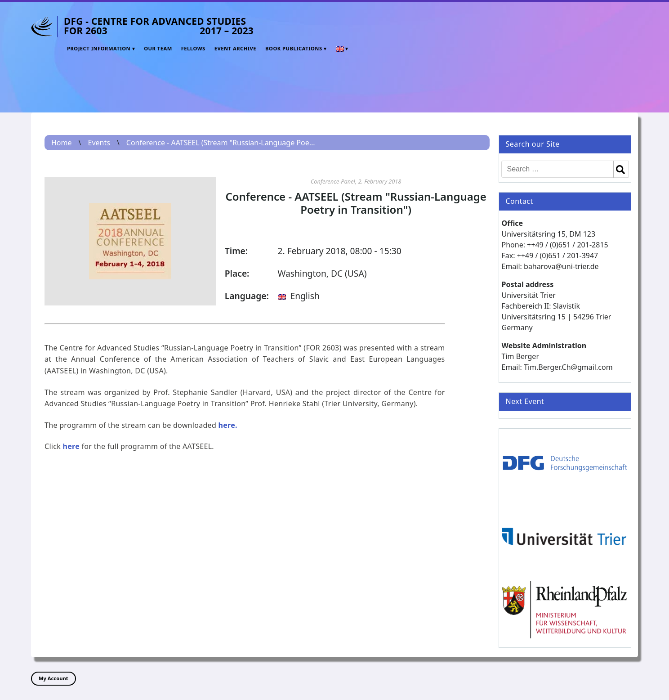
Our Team (158, 48)
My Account (53, 678)
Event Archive (235, 48)
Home (61, 143)
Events (99, 143)
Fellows (193, 48)
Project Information (98, 48)
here (71, 446)
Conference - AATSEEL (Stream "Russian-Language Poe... (220, 143)
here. (228, 425)
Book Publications (293, 48)
